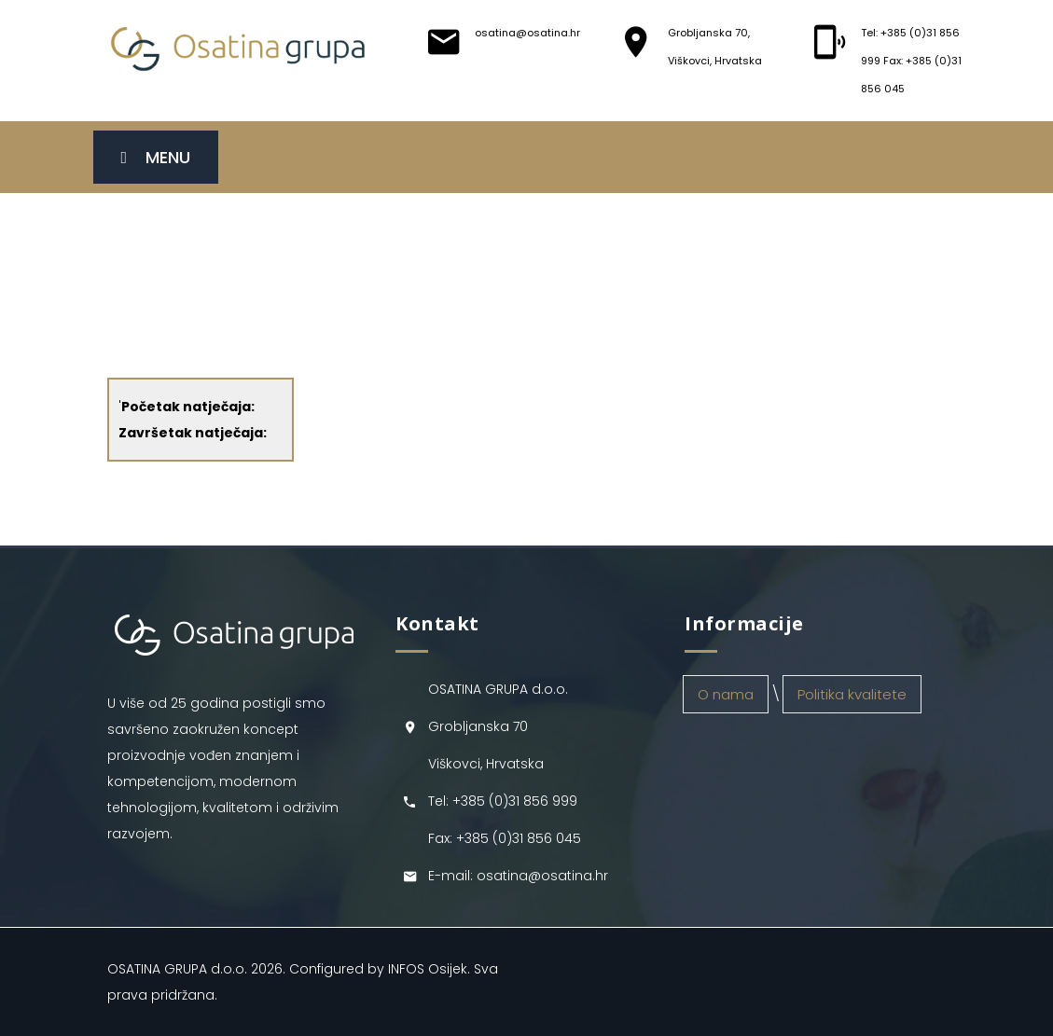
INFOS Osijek (427, 969)
